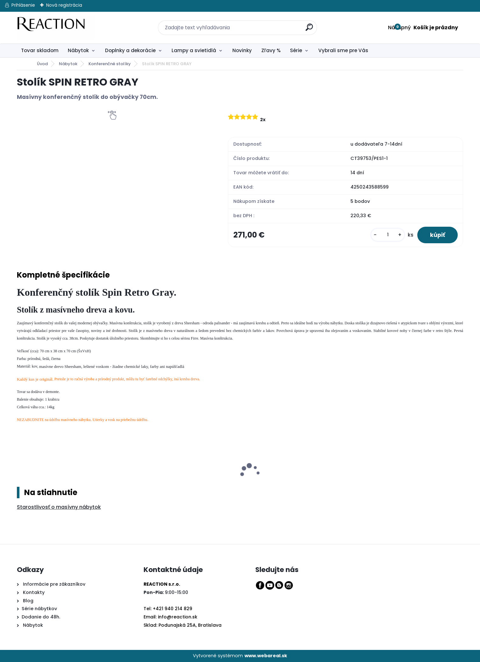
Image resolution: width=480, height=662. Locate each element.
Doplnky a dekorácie (130, 50)
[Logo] (56, 28)
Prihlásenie (23, 5)
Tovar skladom (40, 50)
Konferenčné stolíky (109, 64)
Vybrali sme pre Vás (343, 50)
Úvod (42, 64)
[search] (305, 23)
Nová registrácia (64, 5)
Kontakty (34, 592)
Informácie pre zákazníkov (53, 584)
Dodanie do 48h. (41, 617)
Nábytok (78, 50)
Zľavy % (271, 50)
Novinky (242, 50)
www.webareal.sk (265, 655)
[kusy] (387, 235)
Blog (27, 600)
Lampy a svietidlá (194, 50)
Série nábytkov (39, 608)
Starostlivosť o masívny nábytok (59, 507)
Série (296, 50)
